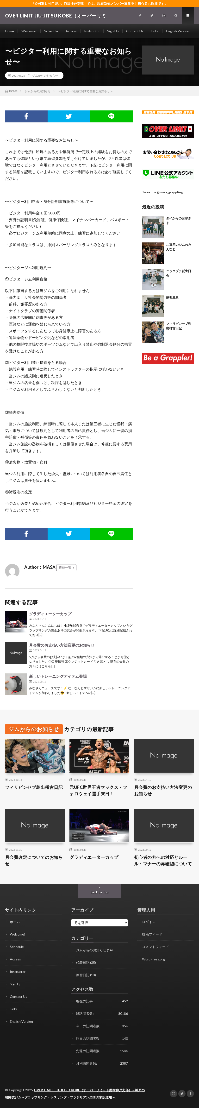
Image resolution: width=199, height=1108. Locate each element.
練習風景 (172, 297)
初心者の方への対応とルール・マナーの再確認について (163, 860)
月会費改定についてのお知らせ (34, 860)
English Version (177, 31)
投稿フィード (152, 934)
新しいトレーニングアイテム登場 (58, 676)
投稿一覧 (65, 567)
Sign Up (113, 31)
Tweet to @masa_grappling (162, 192)
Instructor (92, 31)
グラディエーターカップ (50, 613)
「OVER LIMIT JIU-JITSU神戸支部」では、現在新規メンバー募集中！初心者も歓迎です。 (99, 3)
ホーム (15, 922)
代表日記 (82, 962)
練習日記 (82, 975)
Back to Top (100, 892)
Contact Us (134, 31)
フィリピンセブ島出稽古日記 (34, 787)
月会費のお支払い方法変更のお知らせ (61, 645)
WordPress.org (153, 959)
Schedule (51, 31)
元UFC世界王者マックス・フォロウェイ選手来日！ (98, 790)
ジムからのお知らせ (45, 75)
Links (155, 31)
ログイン (148, 922)
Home (9, 31)
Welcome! (29, 31)
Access (71, 31)
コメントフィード (155, 947)
